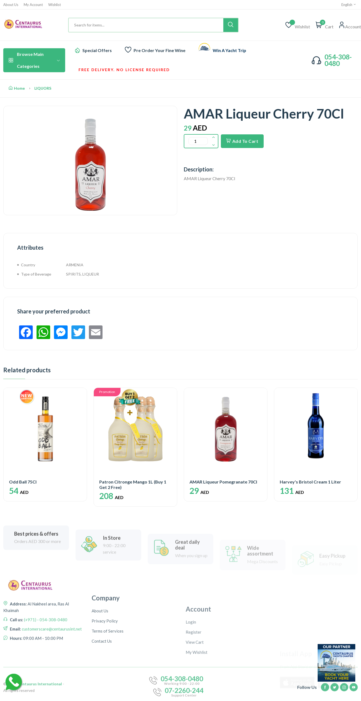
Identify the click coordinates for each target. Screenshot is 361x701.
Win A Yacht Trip (229, 50)
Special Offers (97, 50)
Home (17, 88)
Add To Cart (242, 141)
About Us (10, 5)
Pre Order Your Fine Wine (159, 50)
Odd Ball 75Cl (23, 481)
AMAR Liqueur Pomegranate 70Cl (223, 481)
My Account (33, 5)
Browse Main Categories (34, 60)
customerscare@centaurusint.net (51, 680)
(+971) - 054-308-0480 (45, 670)
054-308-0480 (338, 60)
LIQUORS (42, 88)
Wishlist (54, 5)
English (348, 5)
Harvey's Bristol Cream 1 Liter (310, 481)
